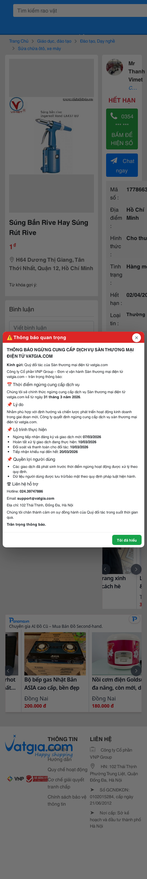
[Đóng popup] (136, 337)
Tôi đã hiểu (127, 540)
